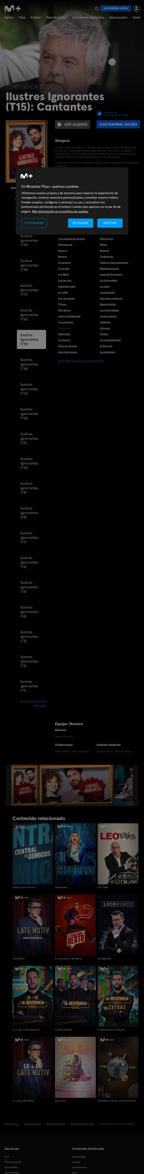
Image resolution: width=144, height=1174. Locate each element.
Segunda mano (67, 286)
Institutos (105, 322)
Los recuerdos (66, 298)
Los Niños (63, 274)
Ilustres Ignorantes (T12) (29, 413)
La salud (105, 286)
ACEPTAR (110, 223)
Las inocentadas (109, 310)
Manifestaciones (109, 268)
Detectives (64, 334)
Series (9, 17)
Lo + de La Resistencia (25, 1029)
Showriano (61, 887)
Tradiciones (106, 256)
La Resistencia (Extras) (111, 1029)
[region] (72, 201)
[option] (25, 785)
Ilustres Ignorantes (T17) (29, 290)
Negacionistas (108, 304)
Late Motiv (18, 958)
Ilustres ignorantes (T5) (29, 587)
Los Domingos (79, 1156)
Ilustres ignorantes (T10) (29, 463)
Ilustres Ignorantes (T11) (29, 438)
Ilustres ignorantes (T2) (29, 661)
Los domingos (108, 352)
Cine (22, 17)
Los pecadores (79, 1167)
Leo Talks (103, 887)
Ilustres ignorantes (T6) (29, 562)
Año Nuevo (64, 310)
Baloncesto (118, 17)
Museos (62, 256)
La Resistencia (63, 1029)
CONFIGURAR (34, 223)
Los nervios (64, 280)
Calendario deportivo (88, 17)
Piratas (104, 334)
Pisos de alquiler (67, 346)
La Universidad (108, 280)
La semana (64, 262)
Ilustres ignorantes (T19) (29, 240)
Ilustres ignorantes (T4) (29, 612)
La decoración (108, 316)
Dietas (103, 244)
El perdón (64, 268)
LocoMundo (104, 958)
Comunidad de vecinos (71, 238)
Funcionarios (66, 322)
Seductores (106, 238)
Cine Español (11, 1167)
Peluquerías (65, 244)
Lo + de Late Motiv (23, 1100)
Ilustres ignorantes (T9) (29, 488)
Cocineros (64, 340)
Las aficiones (107, 292)
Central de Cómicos (24, 887)
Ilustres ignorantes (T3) (29, 636)
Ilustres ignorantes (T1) (29, 686)
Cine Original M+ (12, 1161)
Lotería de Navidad (69, 316)
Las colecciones (67, 352)
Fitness (62, 304)
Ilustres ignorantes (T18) (29, 265)
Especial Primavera (111, 274)
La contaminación (110, 340)
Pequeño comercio (111, 298)
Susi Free (60, 1100)
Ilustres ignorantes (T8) (29, 512)
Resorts (62, 250)
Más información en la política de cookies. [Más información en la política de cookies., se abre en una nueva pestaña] (60, 211)
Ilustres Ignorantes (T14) (29, 364)
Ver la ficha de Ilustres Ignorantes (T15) (81, 360)
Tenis (136, 17)
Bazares (104, 250)
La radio (63, 292)
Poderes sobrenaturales (114, 262)
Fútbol (36, 17)
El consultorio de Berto (68, 958)
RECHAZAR (80, 223)
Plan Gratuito (56, 17)
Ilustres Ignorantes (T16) (29, 314)
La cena (76, 1161)
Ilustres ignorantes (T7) (29, 537)
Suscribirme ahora (116, 8)
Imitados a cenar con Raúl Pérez (117, 1100)
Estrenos (105, 328)
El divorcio (106, 346)
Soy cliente (72, 124)
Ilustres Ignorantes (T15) (29, 339)
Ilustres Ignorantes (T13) (29, 389)
